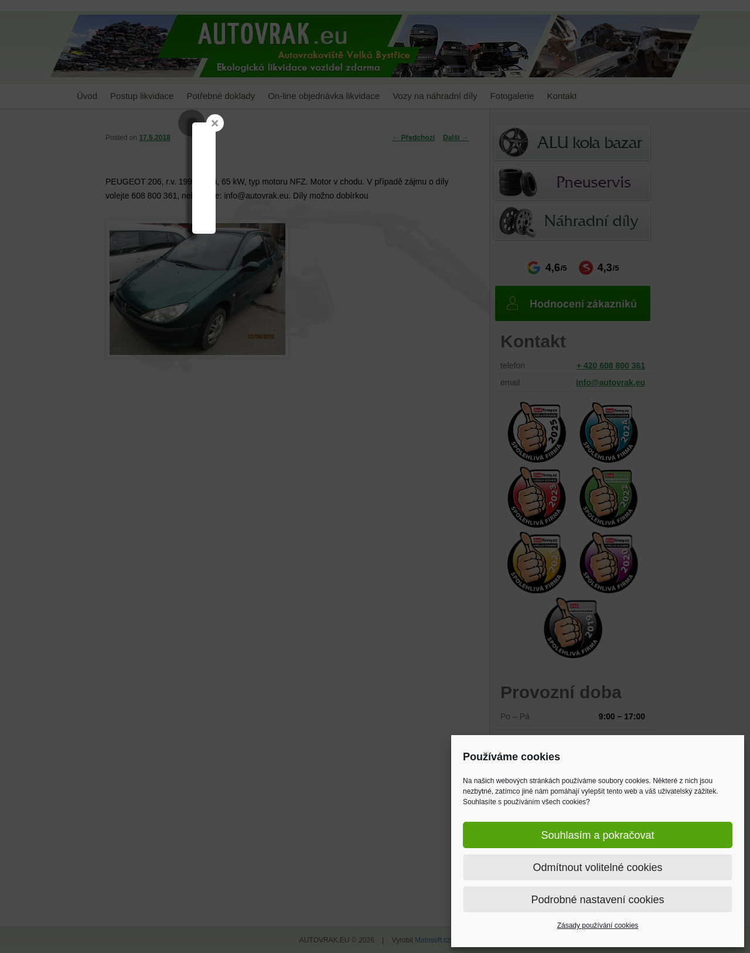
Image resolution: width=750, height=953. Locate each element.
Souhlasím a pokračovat (597, 835)
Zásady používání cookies (598, 925)
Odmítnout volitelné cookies (597, 867)
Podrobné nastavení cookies (597, 900)
